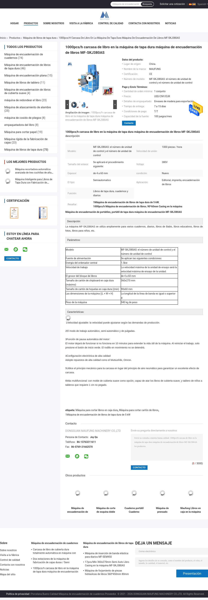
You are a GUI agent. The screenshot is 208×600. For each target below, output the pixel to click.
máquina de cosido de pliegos (22, 117)
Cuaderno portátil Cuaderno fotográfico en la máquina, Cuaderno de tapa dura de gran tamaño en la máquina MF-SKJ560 (134, 510)
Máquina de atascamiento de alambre (27, 107)
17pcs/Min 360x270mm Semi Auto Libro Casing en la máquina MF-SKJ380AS (107, 564)
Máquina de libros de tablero (21, 82)
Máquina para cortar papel (20, 132)
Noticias (170, 23)
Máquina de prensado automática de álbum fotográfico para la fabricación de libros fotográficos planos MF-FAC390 (162, 510)
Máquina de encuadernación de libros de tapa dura (108, 545)
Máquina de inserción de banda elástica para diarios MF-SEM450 (106, 555)
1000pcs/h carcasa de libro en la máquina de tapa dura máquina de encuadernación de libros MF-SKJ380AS (90, 116)
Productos (31, 23)
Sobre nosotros (53, 23)
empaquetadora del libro (19, 125)
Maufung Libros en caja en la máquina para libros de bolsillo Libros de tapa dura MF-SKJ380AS (190, 510)
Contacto (128, 123)
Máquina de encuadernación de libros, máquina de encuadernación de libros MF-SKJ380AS (77, 510)
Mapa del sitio (7, 574)
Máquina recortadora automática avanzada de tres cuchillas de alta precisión (33, 172)
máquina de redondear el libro (22, 100)
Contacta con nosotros (144, 23)
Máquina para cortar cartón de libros (138, 410)
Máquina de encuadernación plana (25, 75)
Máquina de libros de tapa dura (39, 37)
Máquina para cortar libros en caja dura (97, 410)
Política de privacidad (17, 594)
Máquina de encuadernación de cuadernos (54, 543)
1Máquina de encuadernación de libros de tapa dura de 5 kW (97, 414)
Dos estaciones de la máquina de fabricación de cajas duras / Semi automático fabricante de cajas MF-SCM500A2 (52, 561)
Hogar (14, 23)
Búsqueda (147, 4)
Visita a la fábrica (81, 23)
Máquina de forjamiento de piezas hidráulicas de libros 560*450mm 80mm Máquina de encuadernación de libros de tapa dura (107, 572)
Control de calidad (110, 23)
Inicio (3, 37)
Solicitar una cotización (172, 4)
